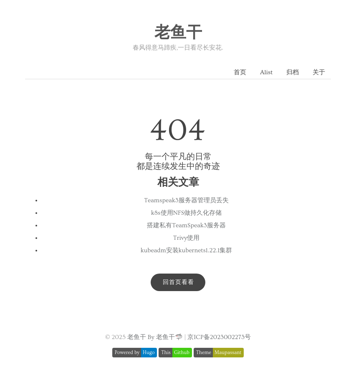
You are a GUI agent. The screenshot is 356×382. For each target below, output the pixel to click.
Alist (266, 72)
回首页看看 (178, 282)
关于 (319, 72)
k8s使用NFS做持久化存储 (186, 212)
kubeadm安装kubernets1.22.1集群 (186, 250)
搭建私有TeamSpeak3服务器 (186, 225)
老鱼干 (178, 33)
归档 (292, 72)
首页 (240, 72)
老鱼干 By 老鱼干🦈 (155, 337)
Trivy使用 (186, 237)
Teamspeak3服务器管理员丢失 (186, 200)
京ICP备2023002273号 (219, 337)
